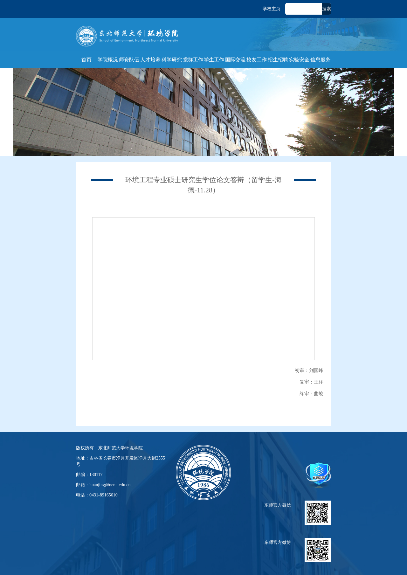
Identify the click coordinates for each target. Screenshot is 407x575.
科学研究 (172, 59)
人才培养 (150, 59)
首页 (86, 59)
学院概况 (108, 59)
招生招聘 (278, 59)
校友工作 (256, 59)
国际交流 (235, 59)
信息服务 (320, 59)
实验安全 (299, 59)
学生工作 (214, 59)
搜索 (326, 8)
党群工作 (193, 59)
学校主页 (271, 8)
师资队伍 (129, 59)
